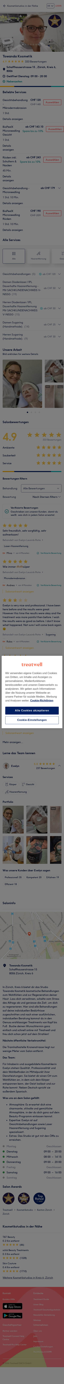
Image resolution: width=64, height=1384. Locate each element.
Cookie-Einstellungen (32, 720)
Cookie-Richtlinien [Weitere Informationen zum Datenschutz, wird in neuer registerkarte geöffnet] (41, 700)
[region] (32, 692)
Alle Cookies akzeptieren (32, 710)
